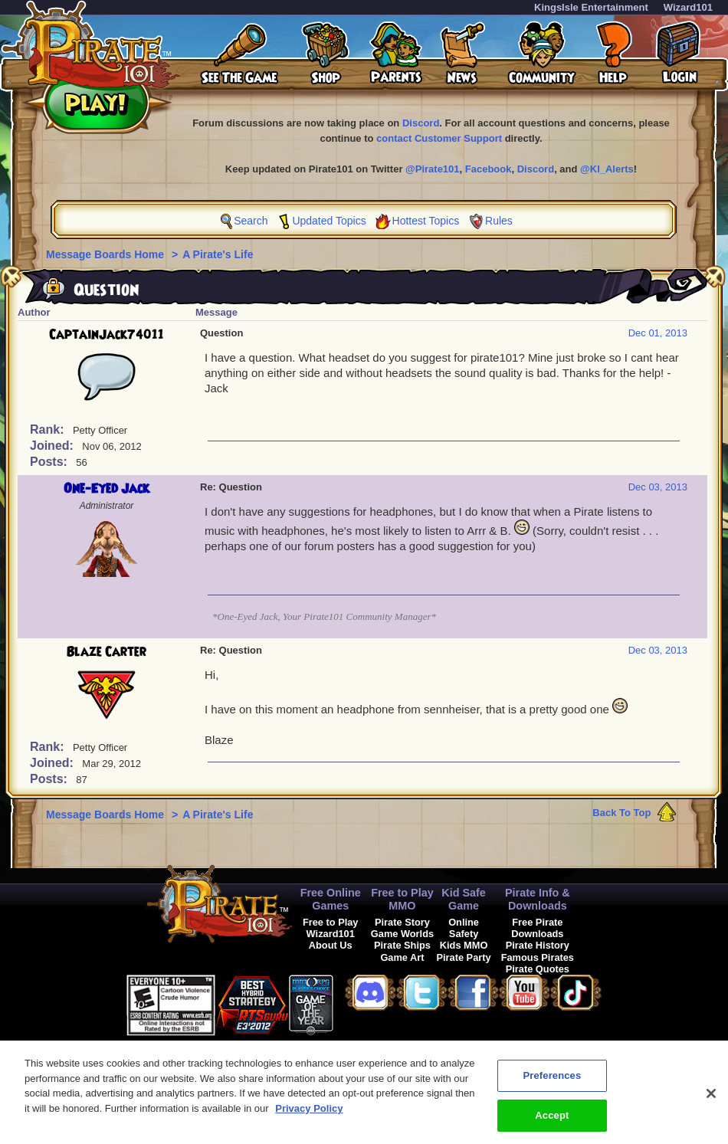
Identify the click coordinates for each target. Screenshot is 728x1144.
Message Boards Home (106, 254)
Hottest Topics (426, 221)
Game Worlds (402, 933)
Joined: (53, 445)
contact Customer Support (439, 138)
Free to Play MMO (402, 899)
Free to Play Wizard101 (331, 927)
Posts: (50, 461)
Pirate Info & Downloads (537, 899)
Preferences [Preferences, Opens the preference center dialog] (552, 1081)
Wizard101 (688, 7)
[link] (371, 1003)
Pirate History (537, 945)
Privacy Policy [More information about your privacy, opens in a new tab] (309, 1113)
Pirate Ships (402, 945)
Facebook (488, 169)
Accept (552, 1120)
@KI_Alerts (607, 169)
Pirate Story (402, 922)
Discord (420, 123)
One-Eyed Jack (106, 489)
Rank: (48, 429)
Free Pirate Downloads (537, 927)
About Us (331, 945)
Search (250, 221)
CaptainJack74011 (106, 335)
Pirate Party (464, 957)
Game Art (402, 957)
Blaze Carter (106, 652)
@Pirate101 (432, 169)
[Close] (711, 1099)
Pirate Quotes (537, 969)
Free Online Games (330, 899)
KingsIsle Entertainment (591, 7)
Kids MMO (464, 945)
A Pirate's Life (217, 254)
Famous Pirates (537, 957)
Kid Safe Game (463, 899)
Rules (499, 221)
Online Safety (463, 927)
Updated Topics (329, 221)
